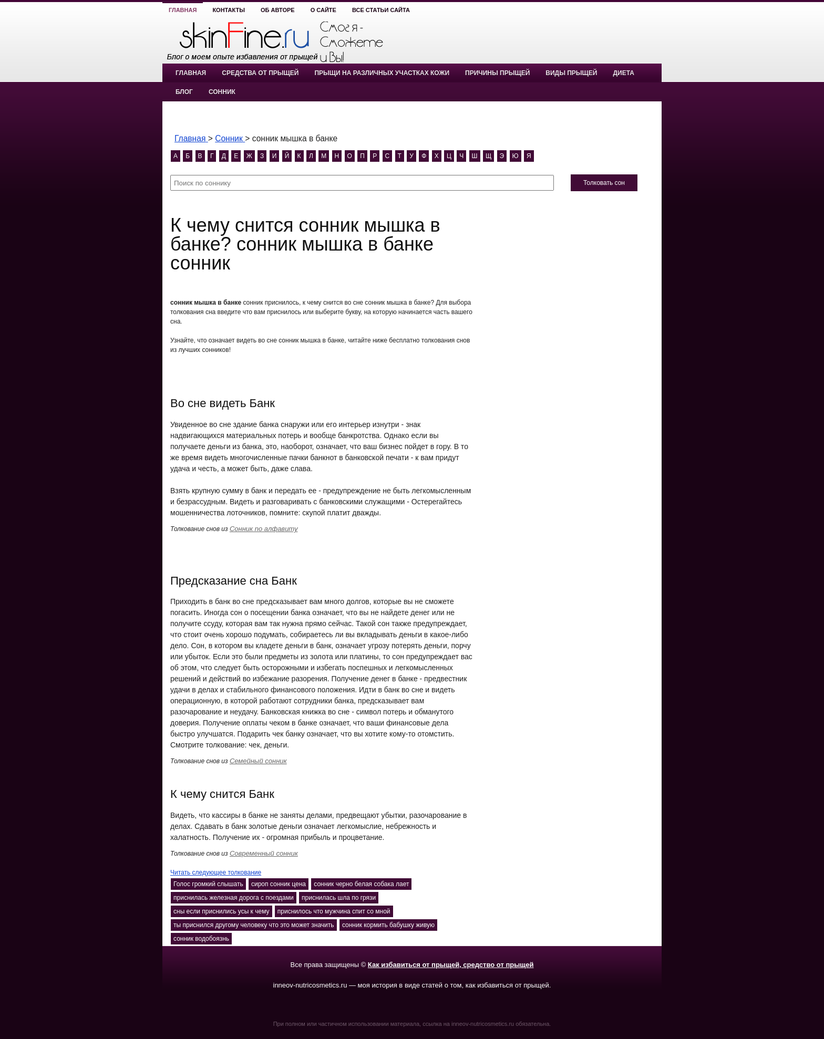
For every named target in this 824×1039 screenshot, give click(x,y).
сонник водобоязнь (201, 938)
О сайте (323, 10)
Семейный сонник (258, 761)
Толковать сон (604, 182)
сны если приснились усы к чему (221, 911)
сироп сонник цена (278, 884)
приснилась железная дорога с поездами (233, 897)
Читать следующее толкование (215, 872)
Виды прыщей (571, 73)
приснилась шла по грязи (339, 897)
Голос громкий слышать (208, 884)
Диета (623, 73)
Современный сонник (264, 853)
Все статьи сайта (381, 10)
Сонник (222, 92)
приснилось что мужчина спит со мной (333, 911)
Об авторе (278, 10)
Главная (183, 10)
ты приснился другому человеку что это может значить (253, 925)
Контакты (228, 10)
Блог (184, 92)
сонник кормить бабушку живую (388, 925)
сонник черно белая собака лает (361, 884)
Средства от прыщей (260, 73)
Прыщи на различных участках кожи (381, 73)
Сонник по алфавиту (264, 529)
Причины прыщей (497, 73)
